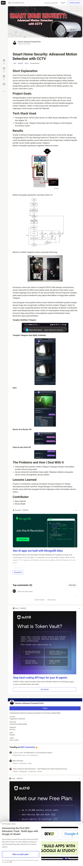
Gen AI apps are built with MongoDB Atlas (38, 550)
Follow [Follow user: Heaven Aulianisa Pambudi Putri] (45, 708)
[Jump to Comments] (4, 69)
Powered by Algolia (50, 3)
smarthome (34, 63)
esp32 (20, 63)
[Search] (9, 3)
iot (14, 63)
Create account (74, 3)
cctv (27, 63)
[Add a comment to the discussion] (47, 593)
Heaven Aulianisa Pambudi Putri (29, 42)
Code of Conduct (39, 600)
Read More (18, 572)
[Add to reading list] (4, 77)
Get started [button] (45, 689)
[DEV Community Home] (3, 3)
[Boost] (4, 84)
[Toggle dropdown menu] (76, 510)
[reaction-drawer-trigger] (4, 61)
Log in (63, 3)
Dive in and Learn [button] (21, 854)
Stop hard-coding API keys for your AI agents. (40, 677)
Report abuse (51, 600)
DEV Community (28, 747)
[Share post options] (4, 91)
